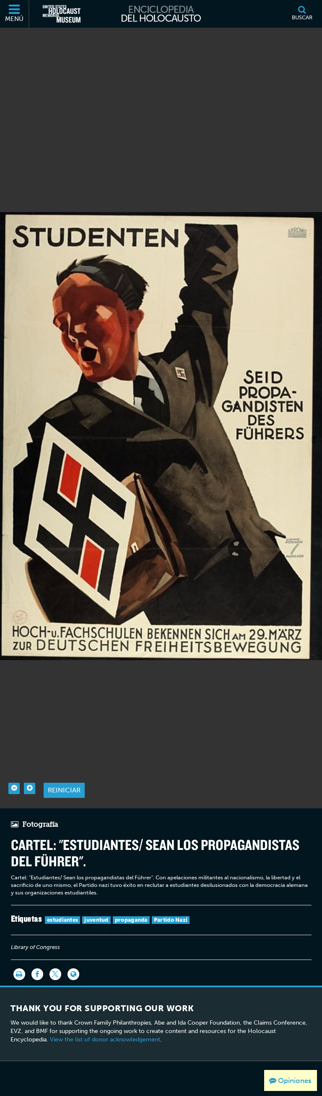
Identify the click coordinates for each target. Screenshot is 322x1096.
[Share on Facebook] (37, 961)
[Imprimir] (19, 961)
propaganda (131, 906)
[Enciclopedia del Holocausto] (161, 14)
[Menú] (14, 14)
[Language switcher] (73, 961)
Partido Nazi (171, 906)
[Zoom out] (14, 775)
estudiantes (62, 906)
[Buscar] (301, 14)
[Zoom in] (29, 775)
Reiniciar (64, 777)
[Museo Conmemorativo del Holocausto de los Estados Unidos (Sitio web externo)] (61, 14)
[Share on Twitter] (55, 961)
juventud (96, 906)
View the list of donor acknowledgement (105, 1026)
